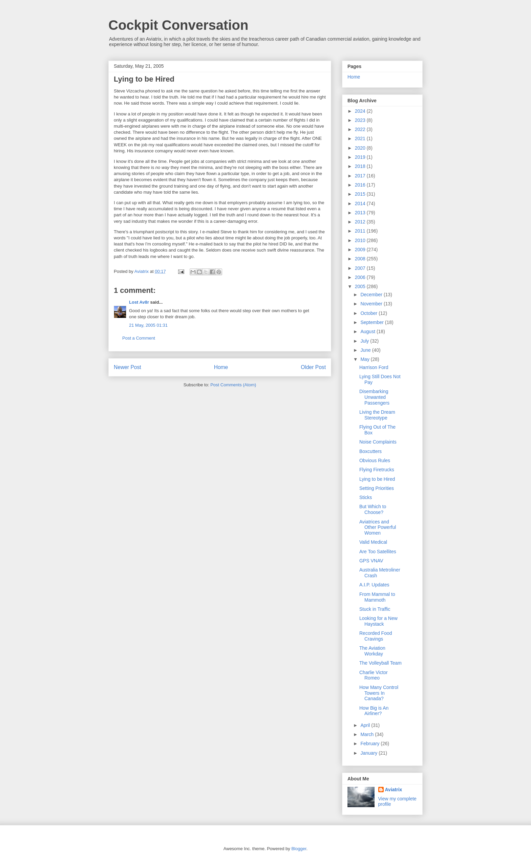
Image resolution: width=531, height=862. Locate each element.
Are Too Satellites (377, 551)
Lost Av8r (139, 302)
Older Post (313, 367)
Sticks (365, 497)
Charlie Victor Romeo (373, 675)
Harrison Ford (373, 367)
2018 (361, 166)
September (372, 322)
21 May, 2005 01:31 (148, 325)
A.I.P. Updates (374, 584)
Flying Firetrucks (376, 469)
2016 (361, 185)
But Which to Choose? (372, 509)
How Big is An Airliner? (373, 710)
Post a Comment (138, 338)
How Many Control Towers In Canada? (378, 693)
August (368, 331)
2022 (361, 129)
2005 (361, 286)
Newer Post (127, 367)
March (367, 734)
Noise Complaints (378, 442)
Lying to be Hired (377, 479)
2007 (361, 268)
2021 (361, 138)
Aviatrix (393, 789)
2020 (361, 148)
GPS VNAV (371, 560)
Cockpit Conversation (178, 25)
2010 (361, 240)
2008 (361, 258)
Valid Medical (373, 542)
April (365, 725)
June (366, 350)
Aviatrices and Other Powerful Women (377, 527)
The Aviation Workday (372, 650)
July (365, 341)
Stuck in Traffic (374, 609)
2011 (361, 231)
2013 (361, 212)
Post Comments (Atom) (233, 384)
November (371, 303)
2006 (361, 277)
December (371, 294)
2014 (361, 203)
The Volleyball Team (380, 663)
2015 (361, 194)
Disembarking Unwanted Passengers (374, 397)
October (369, 313)
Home (221, 367)
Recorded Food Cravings (375, 636)
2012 (361, 221)
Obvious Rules (374, 460)
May (365, 359)
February (370, 743)
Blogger (298, 848)
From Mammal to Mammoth (377, 597)
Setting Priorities (376, 488)
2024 (361, 111)
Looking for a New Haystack (378, 621)
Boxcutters (370, 451)
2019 (361, 157)
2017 (361, 175)
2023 (361, 120)
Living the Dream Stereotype (377, 415)
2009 (361, 249)
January (369, 753)
